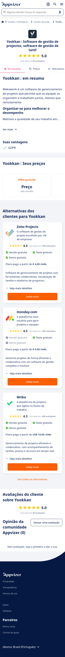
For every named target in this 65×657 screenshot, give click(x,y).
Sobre (6, 604)
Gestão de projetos (43, 21)
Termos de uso (10, 593)
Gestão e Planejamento (19, 21)
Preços (34, 68)
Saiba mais (32, 296)
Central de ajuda (11, 632)
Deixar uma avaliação (46, 522)
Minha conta (9, 626)
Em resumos (12, 68)
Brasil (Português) (26, 647)
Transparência (10, 587)
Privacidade (8, 581)
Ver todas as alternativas (32, 479)
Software (7, 610)
